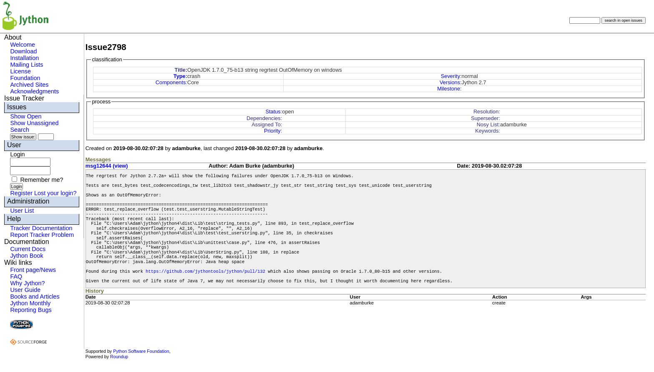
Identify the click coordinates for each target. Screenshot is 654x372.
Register (21, 193)
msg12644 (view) (107, 166)
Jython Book (26, 255)
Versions (450, 82)
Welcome (22, 44)
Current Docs (27, 249)
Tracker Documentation (41, 228)
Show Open (25, 116)
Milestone (448, 88)
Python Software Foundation (141, 351)
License (20, 71)
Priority (272, 131)
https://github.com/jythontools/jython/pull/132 (205, 271)
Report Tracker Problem (42, 234)
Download (23, 51)
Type (180, 76)
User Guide (25, 290)
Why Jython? (27, 283)
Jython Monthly (30, 303)
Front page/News (33, 269)
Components (171, 82)
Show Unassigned (34, 123)
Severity (450, 76)
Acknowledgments (34, 91)
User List (22, 210)
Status (272, 111)
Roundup (119, 356)
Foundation (25, 78)
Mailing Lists (26, 64)
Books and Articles (34, 296)
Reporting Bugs (30, 310)
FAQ (16, 276)
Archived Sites (29, 84)
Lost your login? (55, 193)
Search (19, 129)
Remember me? (41, 179)
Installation (24, 58)
